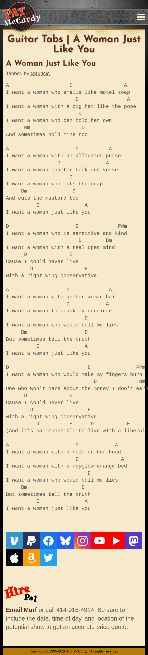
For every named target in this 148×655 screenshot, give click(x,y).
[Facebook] (48, 540)
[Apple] (14, 557)
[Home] (21, 17)
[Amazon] (31, 557)
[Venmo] (14, 540)
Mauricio (40, 73)
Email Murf (21, 610)
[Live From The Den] (116, 540)
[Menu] (141, 17)
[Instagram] (82, 540)
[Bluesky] (65, 540)
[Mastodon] (133, 540)
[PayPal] (31, 540)
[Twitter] (48, 557)
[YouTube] (99, 540)
